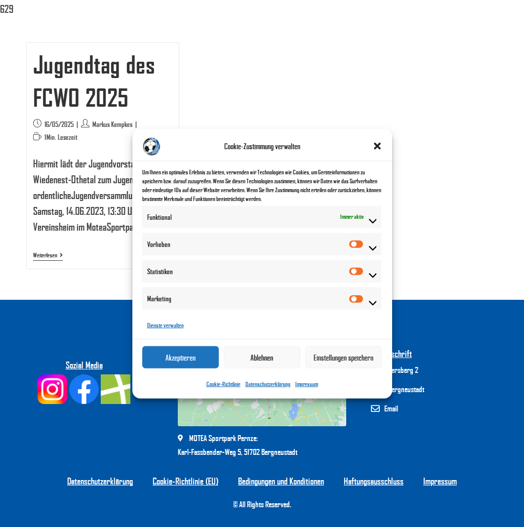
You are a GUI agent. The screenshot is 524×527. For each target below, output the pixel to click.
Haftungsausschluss (373, 481)
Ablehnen (261, 357)
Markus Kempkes (112, 124)
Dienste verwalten (165, 325)
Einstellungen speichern (343, 357)
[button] (377, 146)
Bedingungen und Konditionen (281, 481)
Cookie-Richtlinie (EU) (185, 481)
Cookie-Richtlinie (223, 384)
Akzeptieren (180, 357)
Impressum (306, 384)
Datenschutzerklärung (267, 384)
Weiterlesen (48, 255)
